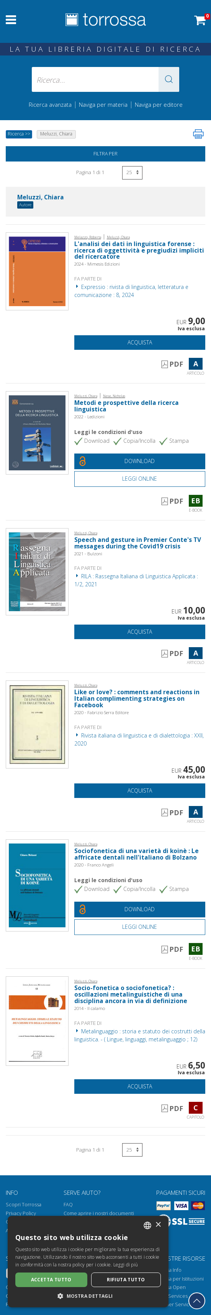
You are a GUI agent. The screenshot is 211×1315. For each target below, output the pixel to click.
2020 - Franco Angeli (94, 865)
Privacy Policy (21, 1213)
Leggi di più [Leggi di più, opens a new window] (125, 1264)
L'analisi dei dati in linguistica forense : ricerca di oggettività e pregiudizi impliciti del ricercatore (139, 250)
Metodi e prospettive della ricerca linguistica (126, 406)
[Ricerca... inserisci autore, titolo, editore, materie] (106, 79)
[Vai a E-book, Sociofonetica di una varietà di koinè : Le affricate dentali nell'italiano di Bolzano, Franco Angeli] (37, 884)
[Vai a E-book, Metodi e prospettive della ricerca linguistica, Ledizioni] (37, 432)
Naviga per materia (103, 104)
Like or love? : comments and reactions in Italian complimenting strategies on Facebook (137, 698)
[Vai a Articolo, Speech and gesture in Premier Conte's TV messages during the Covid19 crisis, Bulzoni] (37, 571)
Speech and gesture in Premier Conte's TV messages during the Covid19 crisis (137, 543)
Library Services (170, 1296)
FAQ (68, 1204)
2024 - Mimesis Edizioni (97, 264)
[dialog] (88, 1261)
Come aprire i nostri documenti (99, 1213)
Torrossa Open (169, 1287)
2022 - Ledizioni (89, 416)
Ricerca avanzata (50, 104)
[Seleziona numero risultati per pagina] (132, 172)
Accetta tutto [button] (51, 1279)
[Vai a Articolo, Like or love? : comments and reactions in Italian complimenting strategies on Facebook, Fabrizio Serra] (37, 724)
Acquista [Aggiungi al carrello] (140, 342)
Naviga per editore (159, 104)
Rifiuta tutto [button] (126, 1279)
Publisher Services (173, 1304)
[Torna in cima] (196, 1300)
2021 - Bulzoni (88, 553)
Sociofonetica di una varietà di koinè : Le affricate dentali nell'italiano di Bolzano (136, 854)
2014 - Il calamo (89, 1008)
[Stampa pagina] (198, 134)
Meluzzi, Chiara (40, 197)
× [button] (158, 1225)
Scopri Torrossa (23, 1204)
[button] (169, 79)
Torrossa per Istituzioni (178, 1279)
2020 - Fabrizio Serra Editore (101, 712)
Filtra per (105, 153)
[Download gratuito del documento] (139, 461)
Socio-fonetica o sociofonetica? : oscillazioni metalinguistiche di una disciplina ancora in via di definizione (130, 994)
